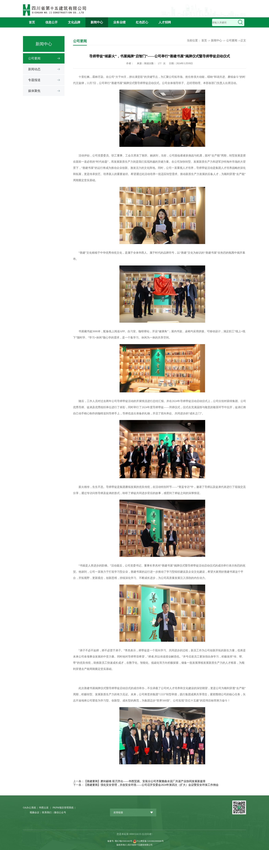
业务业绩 (119, 22)
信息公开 (51, 22)
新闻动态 (34, 69)
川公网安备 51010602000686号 (150, 841)
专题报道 (34, 80)
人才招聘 (165, 22)
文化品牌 (74, 22)
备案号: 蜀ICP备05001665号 (120, 841)
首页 (32, 22)
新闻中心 (97, 22)
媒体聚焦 (34, 91)
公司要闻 (34, 58)
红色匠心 (142, 22)
